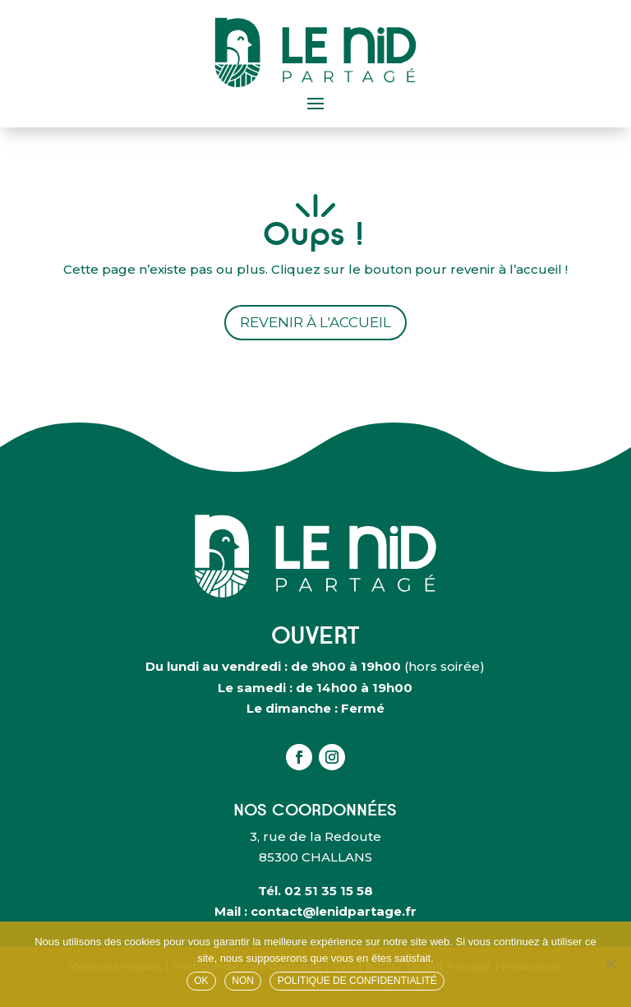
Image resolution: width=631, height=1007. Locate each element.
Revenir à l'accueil (315, 322)
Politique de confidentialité (357, 980)
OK (201, 980)
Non (243, 980)
